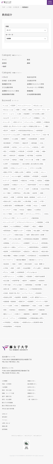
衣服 (15, 210)
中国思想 (12, 151)
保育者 (14, 289)
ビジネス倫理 (16, 176)
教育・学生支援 (6, 390)
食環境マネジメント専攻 (10, 91)
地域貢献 (40, 222)
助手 (4, 66)
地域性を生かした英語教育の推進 (33, 322)
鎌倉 (44, 151)
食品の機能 (6, 255)
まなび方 (6, 118)
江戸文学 (6, 159)
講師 (28, 63)
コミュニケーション (25, 105)
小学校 (5, 268)
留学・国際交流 (6, 396)
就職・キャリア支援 (8, 393)
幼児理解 (38, 285)
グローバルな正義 (35, 168)
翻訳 (47, 126)
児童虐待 (29, 276)
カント (44, 172)
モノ (44, 118)
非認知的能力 (15, 164)
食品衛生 (6, 264)
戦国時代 (6, 139)
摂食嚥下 (27, 226)
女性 (35, 201)
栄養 (12, 197)
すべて (4, 59)
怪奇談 (14, 159)
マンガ (5, 318)
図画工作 (22, 301)
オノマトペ (36, 134)
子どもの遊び (18, 285)
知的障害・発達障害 (21, 297)
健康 (12, 272)
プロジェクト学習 (8, 218)
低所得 (35, 193)
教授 (28, 59)
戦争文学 (12, 155)
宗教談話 (47, 122)
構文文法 (35, 251)
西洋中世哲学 (32, 185)
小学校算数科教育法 (36, 289)
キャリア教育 (19, 214)
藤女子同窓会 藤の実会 (9, 405)
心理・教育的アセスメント (38, 297)
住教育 (44, 205)
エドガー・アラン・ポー (42, 109)
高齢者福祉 (35, 218)
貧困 (17, 109)
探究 (18, 268)
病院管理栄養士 (34, 247)
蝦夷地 (5, 189)
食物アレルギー (18, 230)
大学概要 (4, 381)
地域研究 (15, 180)
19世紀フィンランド (18, 185)
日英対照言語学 (16, 251)
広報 (47, 222)
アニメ (13, 318)
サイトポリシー (38, 435)
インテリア (6, 210)
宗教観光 (37, 118)
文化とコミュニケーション (19, 168)
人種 (19, 114)
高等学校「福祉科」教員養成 (26, 197)
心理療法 (20, 276)
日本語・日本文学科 (9, 80)
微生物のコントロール (36, 260)
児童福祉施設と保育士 (37, 318)
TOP (3, 7)
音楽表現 (38, 293)
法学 (27, 189)
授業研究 (33, 280)
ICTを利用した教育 (39, 114)
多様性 (5, 168)
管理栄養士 (45, 243)
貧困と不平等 (7, 172)
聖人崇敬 (27, 193)
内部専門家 (15, 280)
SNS (16, 305)
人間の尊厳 (27, 201)
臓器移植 (27, 314)
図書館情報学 (25, 305)
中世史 (32, 180)
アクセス (4, 420)
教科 (12, 268)
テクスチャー (16, 243)
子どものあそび (32, 272)
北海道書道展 (33, 139)
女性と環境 (17, 201)
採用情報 (4, 429)
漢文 (5, 151)
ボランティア (42, 197)
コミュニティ (7, 235)
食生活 (5, 197)
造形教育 (31, 301)
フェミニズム (29, 122)
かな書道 (15, 139)
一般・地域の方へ (33, 399)
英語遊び (16, 322)
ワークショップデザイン (33, 214)
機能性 (41, 226)
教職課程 (30, 91)
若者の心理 (6, 201)
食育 (5, 239)
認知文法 (27, 251)
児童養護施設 (23, 318)
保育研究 (42, 280)
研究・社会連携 (6, 399)
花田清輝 (6, 147)
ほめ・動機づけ (40, 264)
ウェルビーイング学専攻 (35, 87)
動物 (30, 109)
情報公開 (4, 426)
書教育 (23, 139)
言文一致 (46, 134)
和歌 (37, 151)
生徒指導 (44, 176)
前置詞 (39, 122)
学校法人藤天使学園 (8, 408)
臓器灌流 (44, 314)
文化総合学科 (31, 80)
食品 (34, 226)
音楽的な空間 (7, 297)
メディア (6, 180)
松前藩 (13, 189)
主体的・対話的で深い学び (11, 293)
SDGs (47, 214)
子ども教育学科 (7, 87)
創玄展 (42, 139)
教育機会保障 (19, 205)
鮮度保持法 (22, 310)
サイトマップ (28, 435)
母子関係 (30, 155)
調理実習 (45, 239)
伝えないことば (8, 109)
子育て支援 (6, 285)
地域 (13, 264)
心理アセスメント (8, 276)
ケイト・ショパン (8, 114)
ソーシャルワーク (23, 218)
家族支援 (47, 268)
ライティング (27, 118)
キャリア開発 (7, 214)
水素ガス (18, 314)
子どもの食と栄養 (15, 239)
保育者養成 (28, 285)
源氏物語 (34, 143)
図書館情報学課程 (8, 94)
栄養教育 (27, 243)
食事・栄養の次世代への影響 (35, 235)
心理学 (5, 164)
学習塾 (28, 205)
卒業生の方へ (32, 390)
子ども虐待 (37, 268)
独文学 (13, 130)
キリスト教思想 (44, 185)
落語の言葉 (26, 134)
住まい (36, 205)
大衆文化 (35, 147)
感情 (44, 159)
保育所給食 (6, 230)
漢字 (43, 147)
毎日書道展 (6, 143)
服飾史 (29, 210)
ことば (5, 105)
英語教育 (27, 114)
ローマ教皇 (6, 193)
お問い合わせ (6, 423)
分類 (40, 305)
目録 (34, 305)
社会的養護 (26, 268)
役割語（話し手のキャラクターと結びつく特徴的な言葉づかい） (22, 126)
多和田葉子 (39, 130)
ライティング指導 (42, 301)
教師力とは (23, 289)
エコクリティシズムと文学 (11, 134)
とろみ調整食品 (16, 226)
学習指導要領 (7, 326)
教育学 (25, 280)
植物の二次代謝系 (19, 255)
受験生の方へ (32, 381)
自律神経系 (20, 272)
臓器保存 (35, 314)
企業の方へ (31, 396)
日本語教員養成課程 (34, 94)
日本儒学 (30, 151)
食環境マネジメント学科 (35, 84)
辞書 (37, 159)
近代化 (14, 147)
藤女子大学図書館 (7, 402)
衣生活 (22, 210)
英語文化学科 (31, 77)
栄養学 (47, 305)
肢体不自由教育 (40, 276)
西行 (5, 155)
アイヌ (21, 189)
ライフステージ (8, 260)
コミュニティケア (8, 222)
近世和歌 (39, 155)
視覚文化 (24, 180)
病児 (45, 285)
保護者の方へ (32, 393)
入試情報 (4, 387)
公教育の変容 (7, 205)
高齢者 (5, 226)
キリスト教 (29, 159)
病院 (5, 310)
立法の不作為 (45, 189)
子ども (5, 272)
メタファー (15, 118)
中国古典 (21, 151)
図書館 (47, 180)
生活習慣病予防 (44, 255)
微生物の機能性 (21, 260)
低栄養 (5, 251)
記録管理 (6, 185)
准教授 (4, 63)
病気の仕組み (19, 235)
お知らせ (4, 414)
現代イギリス (18, 122)
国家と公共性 (19, 172)
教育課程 (27, 176)
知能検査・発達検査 (9, 301)
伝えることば (38, 105)
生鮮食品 (12, 310)
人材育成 (38, 210)
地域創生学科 (6, 84)
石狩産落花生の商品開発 (31, 239)
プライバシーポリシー (17, 435)
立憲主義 (35, 189)
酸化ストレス (7, 314)
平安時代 (16, 143)
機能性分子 (32, 310)
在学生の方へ (32, 387)
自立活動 (6, 280)
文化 (41, 143)
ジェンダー (6, 122)
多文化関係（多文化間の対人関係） (33, 164)
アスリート (22, 247)
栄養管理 (45, 247)
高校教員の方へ (32, 384)
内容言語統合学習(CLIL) (26, 130)
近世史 (40, 180)
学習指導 (35, 176)
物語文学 (25, 143)
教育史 (28, 172)
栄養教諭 (6, 243)
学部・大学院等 (13, 7)
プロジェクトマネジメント (26, 222)
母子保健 (46, 230)
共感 (24, 109)
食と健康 (37, 230)
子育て (42, 201)
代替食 (28, 230)
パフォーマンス (28, 293)
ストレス (35, 243)
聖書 (21, 159)
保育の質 (6, 289)
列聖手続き (17, 193)
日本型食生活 (32, 255)
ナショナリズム (25, 147)
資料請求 (4, 417)
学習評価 (18, 326)
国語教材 (21, 155)
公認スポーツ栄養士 (9, 247)
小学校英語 (6, 322)
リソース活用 (7, 305)
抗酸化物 (42, 310)
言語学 (13, 105)
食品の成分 (45, 251)
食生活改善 (28, 264)
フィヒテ (6, 176)
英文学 (5, 130)
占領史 (36, 172)
